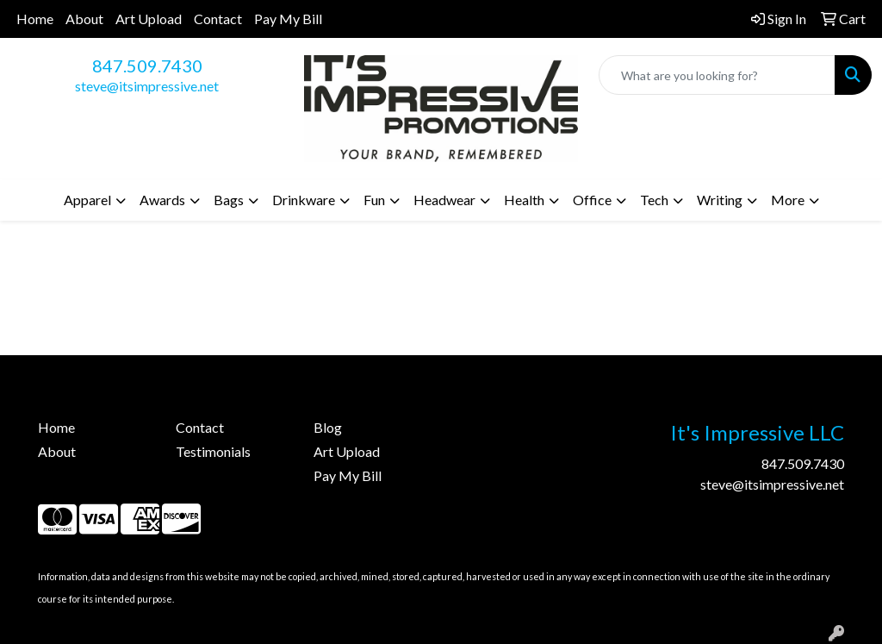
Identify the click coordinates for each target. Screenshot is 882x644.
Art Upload (148, 18)
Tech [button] (654, 199)
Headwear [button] (444, 199)
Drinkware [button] (303, 199)
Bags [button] (229, 199)
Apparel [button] (87, 199)
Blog (328, 427)
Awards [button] (162, 199)
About (84, 18)
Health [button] (524, 199)
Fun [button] (374, 199)
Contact (218, 18)
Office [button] (592, 199)
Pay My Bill (288, 18)
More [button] (787, 199)
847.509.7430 (147, 65)
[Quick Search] (717, 75)
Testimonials (213, 451)
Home (34, 18)
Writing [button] (719, 199)
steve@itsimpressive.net (147, 86)
